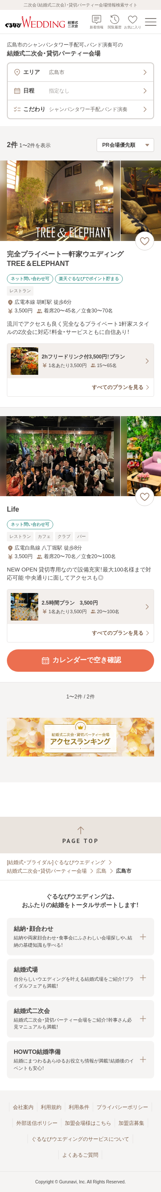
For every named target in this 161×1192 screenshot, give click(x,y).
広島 (101, 871)
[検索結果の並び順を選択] (125, 145)
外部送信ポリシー (37, 1123)
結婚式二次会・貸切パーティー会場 (47, 871)
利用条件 (79, 1107)
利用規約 (51, 1107)
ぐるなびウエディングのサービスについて (80, 1139)
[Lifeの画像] (80, 456)
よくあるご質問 (80, 1155)
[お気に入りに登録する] (144, 241)
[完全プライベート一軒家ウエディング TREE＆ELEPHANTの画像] (80, 201)
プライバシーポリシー (122, 1107)
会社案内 (23, 1107)
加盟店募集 (131, 1123)
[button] (80, 936)
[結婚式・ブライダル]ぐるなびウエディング (56, 862)
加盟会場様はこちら (88, 1123)
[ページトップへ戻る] (80, 835)
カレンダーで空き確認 (80, 660)
